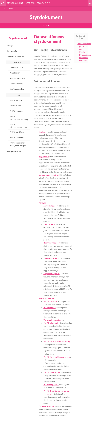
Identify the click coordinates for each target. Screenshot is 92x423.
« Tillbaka (8, 9)
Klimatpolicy (15, 73)
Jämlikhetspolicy (16, 67)
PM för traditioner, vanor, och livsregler (18, 144)
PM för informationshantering (19, 117)
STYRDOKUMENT (15, 3)
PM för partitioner (17, 132)
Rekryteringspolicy (17, 78)
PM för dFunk (15, 106)
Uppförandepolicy (17, 89)
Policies (18, 62)
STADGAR (30, 3)
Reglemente (12, 51)
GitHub (46, 25)
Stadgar (10, 45)
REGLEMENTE (43, 3)
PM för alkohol (16, 100)
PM (18, 95)
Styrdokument (18, 38)
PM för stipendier (17, 137)
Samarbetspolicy (16, 84)
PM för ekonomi (16, 111)
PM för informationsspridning (18, 125)
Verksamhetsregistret (16, 56)
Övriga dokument (14, 152)
